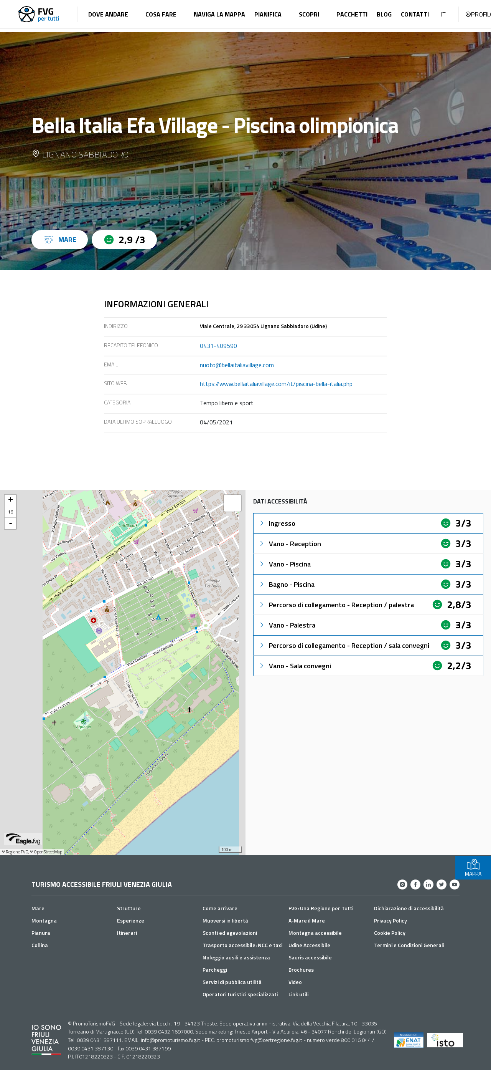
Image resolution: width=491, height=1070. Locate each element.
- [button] (10, 523)
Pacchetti (351, 14)
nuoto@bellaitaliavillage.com (237, 364)
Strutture (129, 908)
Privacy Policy (390, 920)
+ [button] (10, 500)
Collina (39, 945)
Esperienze (130, 920)
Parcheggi (215, 970)
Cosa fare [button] (160, 14)
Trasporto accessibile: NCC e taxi (242, 945)
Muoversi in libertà (225, 920)
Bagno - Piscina (286, 584)
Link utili (298, 994)
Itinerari (127, 933)
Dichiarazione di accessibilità (409, 908)
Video (295, 982)
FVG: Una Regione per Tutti (320, 908)
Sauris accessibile (310, 957)
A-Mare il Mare (306, 920)
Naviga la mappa (219, 14)
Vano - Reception (289, 543)
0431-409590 (218, 345)
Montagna (44, 920)
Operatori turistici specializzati (240, 994)
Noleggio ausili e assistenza (236, 957)
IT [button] (443, 14)
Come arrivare (220, 908)
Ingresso (276, 523)
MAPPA (473, 868)
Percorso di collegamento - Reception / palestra (336, 605)
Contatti (415, 14)
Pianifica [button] (268, 14)
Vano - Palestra (286, 625)
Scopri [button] (309, 14)
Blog (384, 14)
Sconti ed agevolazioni (230, 933)
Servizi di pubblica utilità (232, 982)
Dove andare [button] (108, 14)
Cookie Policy (389, 933)
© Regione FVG (15, 852)
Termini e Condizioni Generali (409, 945)
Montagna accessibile (315, 933)
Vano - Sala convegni (294, 666)
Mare (37, 908)
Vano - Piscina (284, 564)
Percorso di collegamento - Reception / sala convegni (343, 645)
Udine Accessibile (309, 945)
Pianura (40, 933)
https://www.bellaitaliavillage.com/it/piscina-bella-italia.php (276, 383)
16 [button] (10, 511)
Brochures (301, 970)
